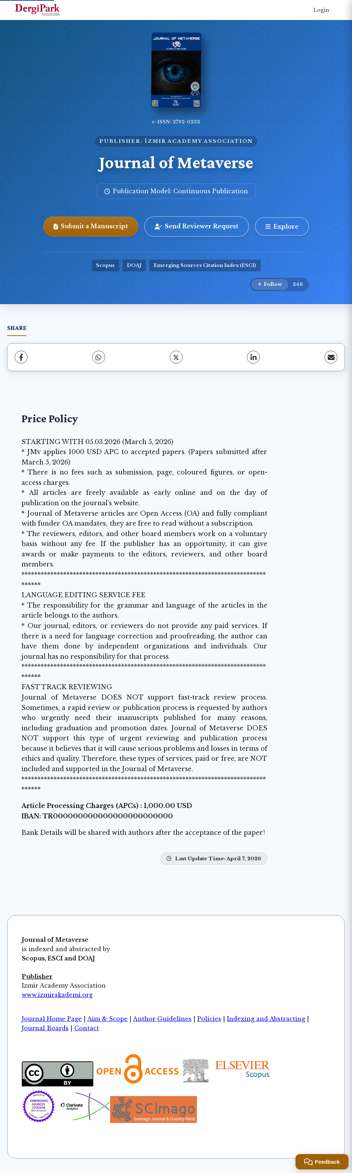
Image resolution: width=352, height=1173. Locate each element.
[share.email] (330, 357)
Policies (209, 1018)
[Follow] (269, 284)
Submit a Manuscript (91, 226)
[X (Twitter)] (176, 357)
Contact (86, 1028)
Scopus (105, 265)
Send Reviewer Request (196, 226)
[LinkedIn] (253, 357)
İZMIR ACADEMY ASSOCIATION (199, 141)
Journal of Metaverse (176, 162)
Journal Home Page (52, 1018)
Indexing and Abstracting (266, 1018)
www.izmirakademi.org (57, 994)
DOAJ (134, 265)
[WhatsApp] (98, 357)
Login (321, 10)
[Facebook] (21, 357)
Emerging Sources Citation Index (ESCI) (205, 265)
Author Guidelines (162, 1018)
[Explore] (282, 226)
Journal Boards (45, 1028)
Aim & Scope (107, 1018)
